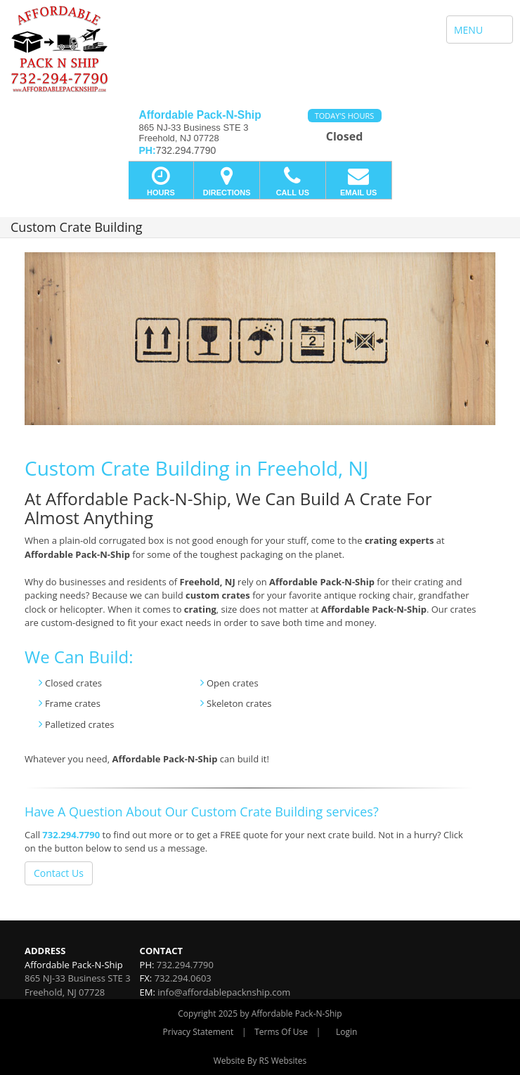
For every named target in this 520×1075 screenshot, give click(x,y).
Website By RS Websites (260, 1061)
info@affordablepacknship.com (223, 992)
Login (346, 1032)
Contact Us (59, 873)
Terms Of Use (281, 1032)
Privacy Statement (198, 1032)
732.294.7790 (71, 834)
